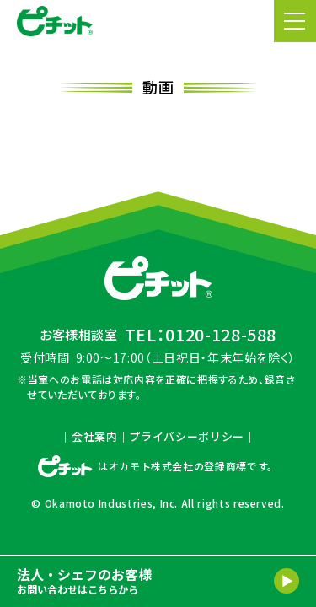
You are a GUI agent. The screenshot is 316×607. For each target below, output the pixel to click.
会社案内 (95, 436)
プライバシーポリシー (186, 436)
